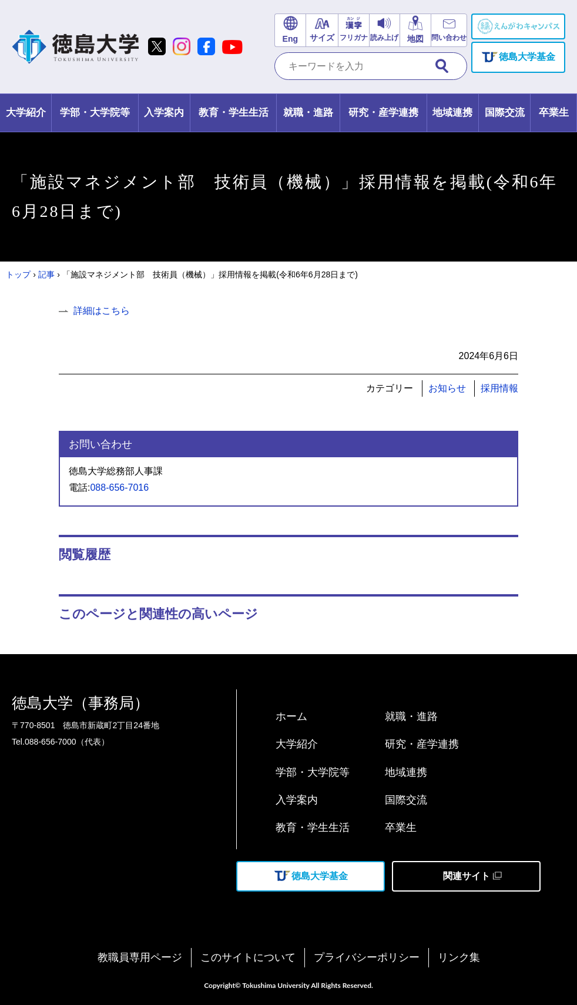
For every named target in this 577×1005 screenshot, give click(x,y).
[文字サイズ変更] (322, 30)
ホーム (291, 716)
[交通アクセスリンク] (415, 30)
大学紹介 (297, 744)
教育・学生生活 (313, 827)
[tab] (26, 112)
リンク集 (459, 957)
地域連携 (406, 772)
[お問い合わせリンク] (449, 30)
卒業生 (401, 827)
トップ (18, 274)
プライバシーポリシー (367, 957)
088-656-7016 (119, 488)
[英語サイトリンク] (290, 30)
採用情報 (499, 388)
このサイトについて (248, 957)
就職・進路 (411, 716)
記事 (46, 274)
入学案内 (297, 800)
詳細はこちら (101, 311)
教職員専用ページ (140, 957)
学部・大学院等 (313, 772)
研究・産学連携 (422, 744)
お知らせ (447, 388)
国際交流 (406, 800)
